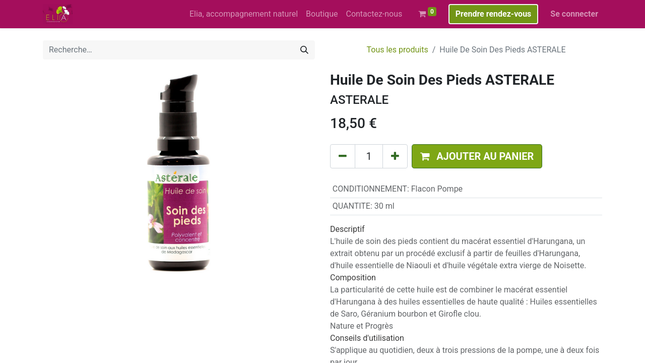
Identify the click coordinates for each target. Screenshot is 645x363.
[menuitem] (243, 14)
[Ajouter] (395, 156)
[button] (477, 156)
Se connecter (574, 14)
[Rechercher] (304, 49)
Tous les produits (397, 49)
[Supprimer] (342, 156)
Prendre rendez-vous (494, 14)
